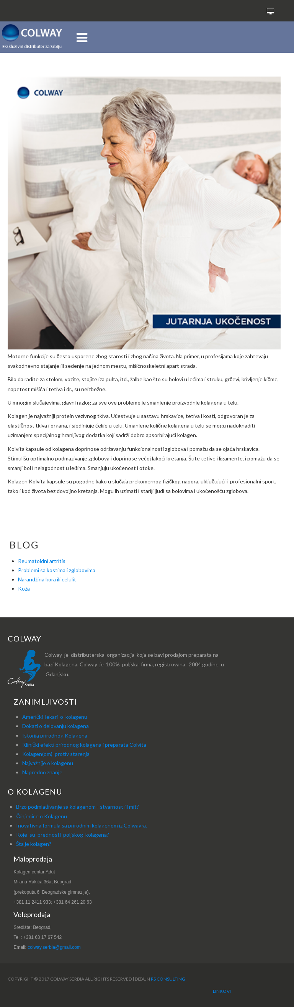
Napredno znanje (42, 772)
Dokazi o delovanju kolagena (55, 726)
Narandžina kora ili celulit (47, 579)
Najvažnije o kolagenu (47, 763)
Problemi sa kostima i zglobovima (56, 570)
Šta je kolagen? (33, 844)
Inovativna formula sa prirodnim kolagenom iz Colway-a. (81, 825)
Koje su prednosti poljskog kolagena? (62, 834)
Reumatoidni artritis (41, 561)
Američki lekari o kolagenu (54, 716)
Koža (24, 588)
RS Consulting (168, 979)
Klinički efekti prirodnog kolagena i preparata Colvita (84, 744)
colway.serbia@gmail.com (54, 947)
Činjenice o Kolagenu (41, 816)
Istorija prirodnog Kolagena (54, 735)
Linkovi (222, 991)
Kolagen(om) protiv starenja (56, 754)
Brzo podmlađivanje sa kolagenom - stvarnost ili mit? (77, 806)
